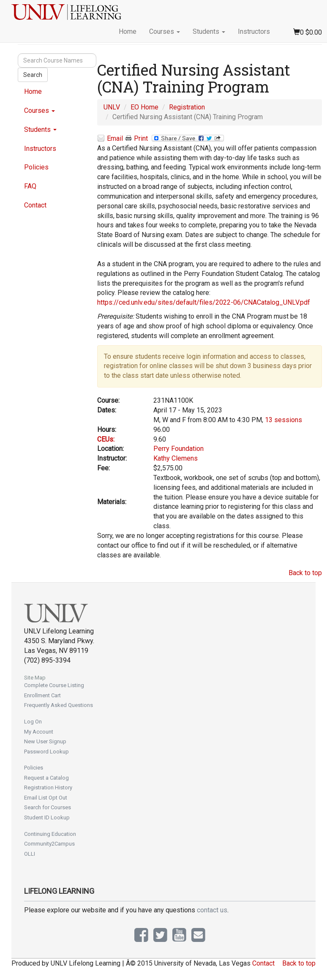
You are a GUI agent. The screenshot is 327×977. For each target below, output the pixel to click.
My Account (38, 732)
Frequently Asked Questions (58, 705)
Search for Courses (47, 807)
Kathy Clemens (175, 458)
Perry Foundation (178, 449)
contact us (212, 910)
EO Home (144, 107)
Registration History (48, 787)
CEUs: (105, 439)
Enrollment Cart (42, 695)
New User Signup (45, 741)
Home (127, 31)
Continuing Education (50, 834)
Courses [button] (164, 31)
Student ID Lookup (47, 817)
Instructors (254, 31)
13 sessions (283, 420)
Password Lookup (46, 751)
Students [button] (209, 31)
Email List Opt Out (45, 797)
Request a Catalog (46, 778)
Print (136, 138)
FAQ (30, 186)
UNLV (112, 107)
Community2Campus (49, 844)
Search (32, 74)
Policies (36, 167)
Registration (187, 107)
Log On (33, 721)
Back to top (305, 573)
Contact (35, 205)
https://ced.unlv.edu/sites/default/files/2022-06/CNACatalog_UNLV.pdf (203, 302)
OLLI (29, 854)
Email (110, 138)
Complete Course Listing (54, 685)
